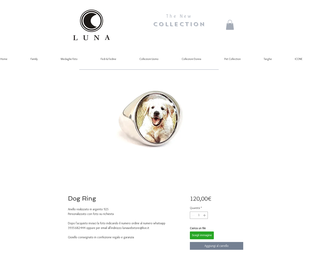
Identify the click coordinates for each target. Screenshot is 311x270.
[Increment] (204, 215)
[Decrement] (192, 215)
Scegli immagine (202, 235)
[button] (230, 25)
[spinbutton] (198, 215)
